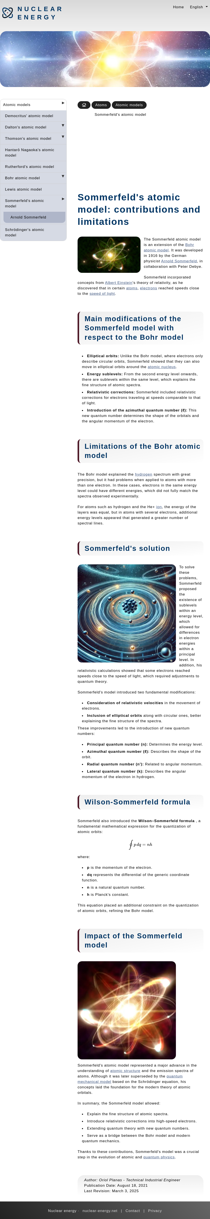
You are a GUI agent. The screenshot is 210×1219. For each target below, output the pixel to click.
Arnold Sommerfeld (28, 217)
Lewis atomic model (23, 189)
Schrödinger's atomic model (24, 232)
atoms (132, 288)
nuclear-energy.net (100, 1211)
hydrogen (144, 474)
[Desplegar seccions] (61, 104)
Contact (133, 1211)
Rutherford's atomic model (29, 166)
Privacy (155, 1211)
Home (178, 7)
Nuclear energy (40, 13)
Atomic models (17, 104)
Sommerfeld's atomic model (24, 203)
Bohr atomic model (22, 178)
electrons (148, 288)
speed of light (102, 293)
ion (159, 507)
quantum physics (159, 1157)
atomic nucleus (162, 367)
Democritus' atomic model (29, 116)
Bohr (149, 337)
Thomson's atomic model (28, 138)
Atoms (101, 105)
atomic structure (125, 1071)
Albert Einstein (119, 282)
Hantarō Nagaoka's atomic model (29, 152)
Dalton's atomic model (25, 127)
